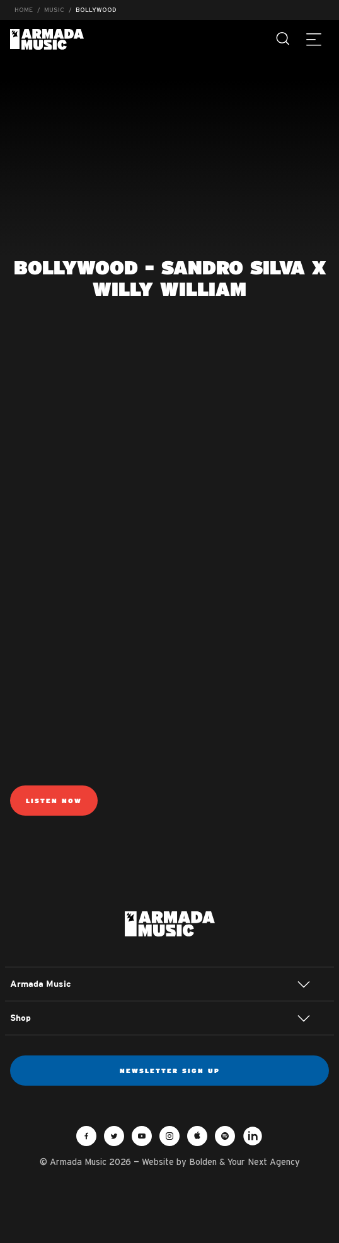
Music (54, 9)
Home (23, 9)
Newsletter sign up (170, 1070)
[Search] (283, 39)
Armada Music (47, 39)
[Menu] (314, 39)
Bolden (203, 1162)
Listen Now (54, 800)
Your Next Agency (263, 1162)
